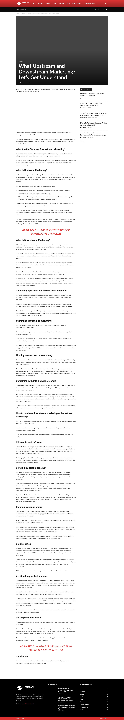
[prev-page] (81, 141)
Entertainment (76, 3)
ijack (21, 82)
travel (54, 3)
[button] (106, 3)
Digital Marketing (89, 3)
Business (40, 3)
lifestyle (61, 3)
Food (68, 3)
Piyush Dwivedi (83, 117)
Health (48, 3)
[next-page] (84, 141)
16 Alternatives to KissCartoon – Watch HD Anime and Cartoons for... (66, 690)
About (101, 718)
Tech (33, 3)
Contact (106, 718)
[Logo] (23, 3)
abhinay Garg (83, 127)
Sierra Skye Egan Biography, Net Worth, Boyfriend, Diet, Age (66, 707)
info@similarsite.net (28, 704)
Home (17, 13)
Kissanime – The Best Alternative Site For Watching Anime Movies (65, 698)
